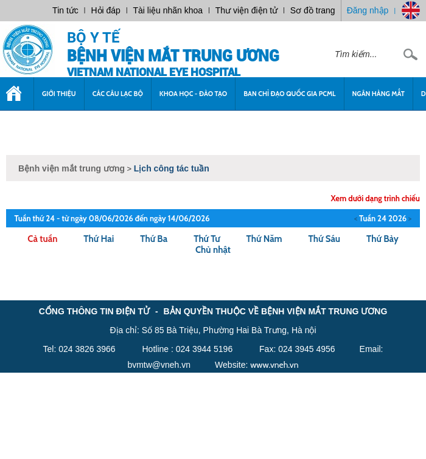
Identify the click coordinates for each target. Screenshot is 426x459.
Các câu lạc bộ (118, 93)
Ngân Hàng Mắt (378, 93)
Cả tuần (42, 238)
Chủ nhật (213, 249)
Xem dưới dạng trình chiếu (375, 198)
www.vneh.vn (274, 364)
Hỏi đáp (105, 10)
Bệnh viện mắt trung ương (173, 56)
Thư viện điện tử (246, 10)
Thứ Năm (264, 238)
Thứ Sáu (325, 238)
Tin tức (65, 10)
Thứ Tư (207, 238)
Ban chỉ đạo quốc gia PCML (289, 93)
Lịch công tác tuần (171, 168)
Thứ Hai (98, 238)
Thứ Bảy (382, 238)
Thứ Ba (153, 238)
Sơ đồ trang (312, 10)
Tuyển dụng (34, 126)
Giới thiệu (59, 93)
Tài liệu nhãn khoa (168, 10)
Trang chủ (16, 99)
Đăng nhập (368, 10)
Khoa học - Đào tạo (193, 93)
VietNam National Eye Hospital (153, 72)
